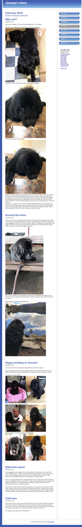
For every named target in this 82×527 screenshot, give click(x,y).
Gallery (63, 39)
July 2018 (63, 57)
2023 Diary (64, 13)
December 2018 (65, 49)
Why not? (11, 19)
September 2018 (65, 54)
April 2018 (63, 61)
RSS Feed (63, 68)
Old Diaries (64, 34)
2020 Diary (64, 17)
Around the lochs (15, 215)
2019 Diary (64, 22)
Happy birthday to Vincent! (21, 362)
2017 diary (64, 30)
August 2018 (64, 55)
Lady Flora (64, 43)
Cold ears (11, 498)
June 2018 (63, 58)
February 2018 (65, 64)
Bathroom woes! (15, 467)
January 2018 (24, 15)
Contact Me (51, 522)
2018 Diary (8, 15)
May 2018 (63, 60)
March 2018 (15, 15)
